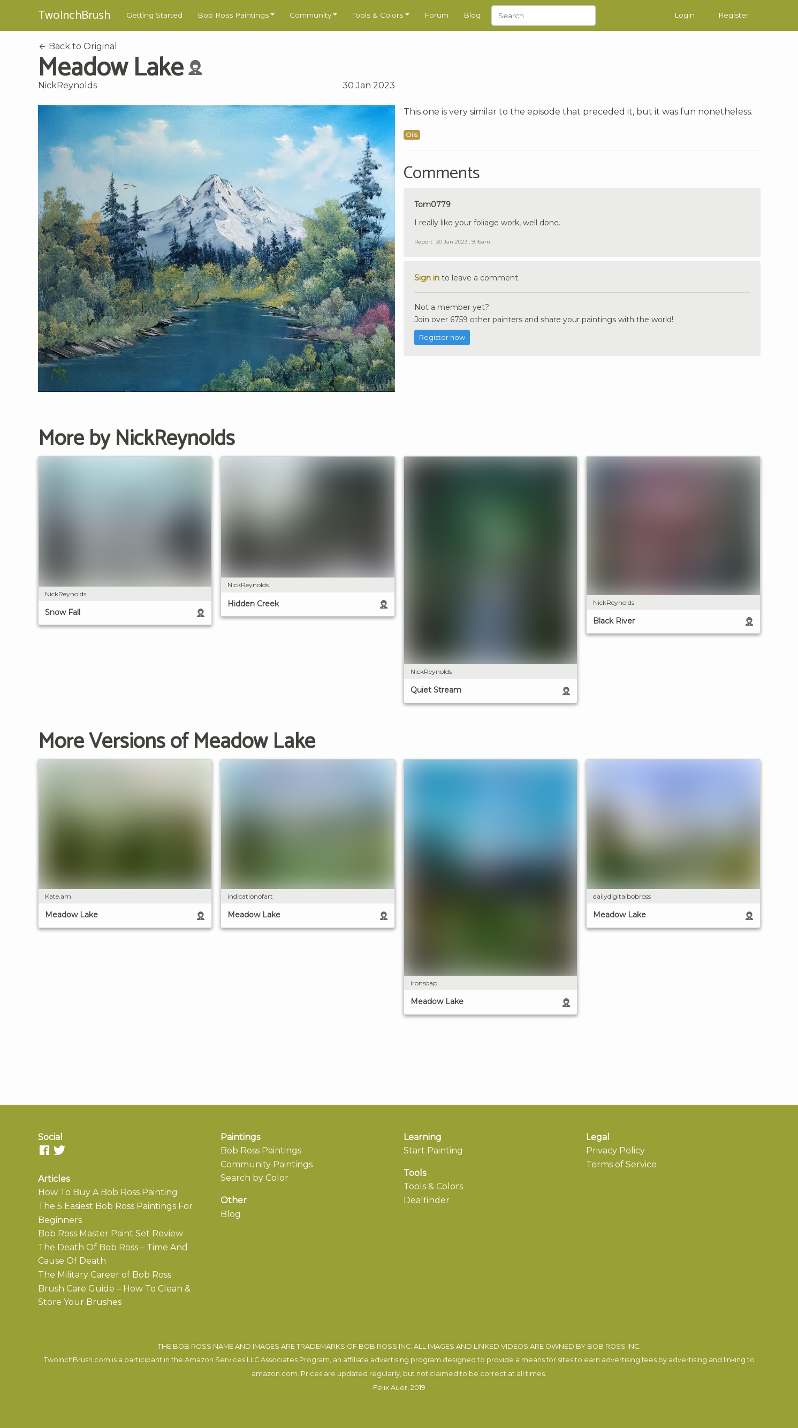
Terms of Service (621, 1164)
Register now (442, 337)
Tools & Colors (377, 15)
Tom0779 (432, 204)
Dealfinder (427, 1200)
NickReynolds (67, 85)
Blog (472, 15)
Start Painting (433, 1150)
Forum (436, 15)
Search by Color (254, 1178)
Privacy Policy (615, 1150)
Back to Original (77, 46)
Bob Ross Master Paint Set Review (110, 1233)
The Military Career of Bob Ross (104, 1275)
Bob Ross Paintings (233, 15)
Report (423, 241)
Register (733, 15)
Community (310, 15)
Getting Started (154, 15)
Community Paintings (267, 1164)
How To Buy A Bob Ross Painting (108, 1192)
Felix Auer (390, 1388)
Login (684, 15)
